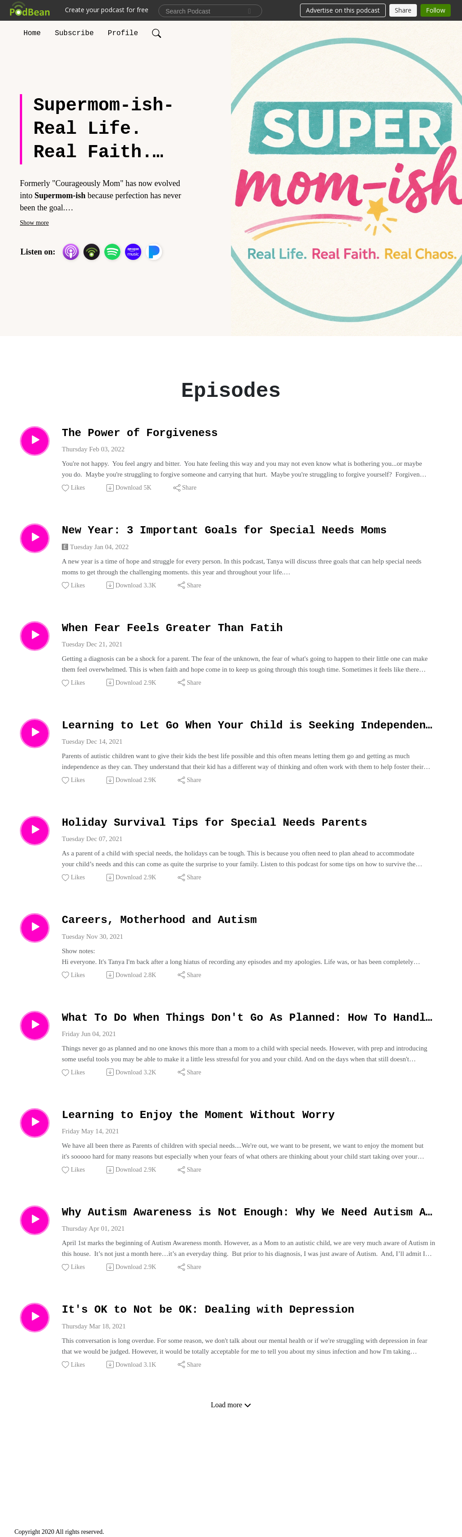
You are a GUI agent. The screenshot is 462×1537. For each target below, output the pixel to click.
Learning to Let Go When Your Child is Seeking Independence (249, 741)
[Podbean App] (91, 252)
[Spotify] (112, 252)
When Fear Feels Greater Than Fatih (209, 640)
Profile (123, 33)
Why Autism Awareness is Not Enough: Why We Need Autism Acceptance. (249, 1252)
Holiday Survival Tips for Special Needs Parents (249, 844)
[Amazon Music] (133, 252)
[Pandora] (154, 252)
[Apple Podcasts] (71, 252)
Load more (231, 1452)
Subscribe (74, 33)
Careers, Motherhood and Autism (192, 945)
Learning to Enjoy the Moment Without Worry (244, 1150)
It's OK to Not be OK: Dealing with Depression (249, 1354)
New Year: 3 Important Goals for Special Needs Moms (249, 537)
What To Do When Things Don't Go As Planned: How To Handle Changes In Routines (249, 1048)
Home (32, 33)
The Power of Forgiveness (166, 435)
